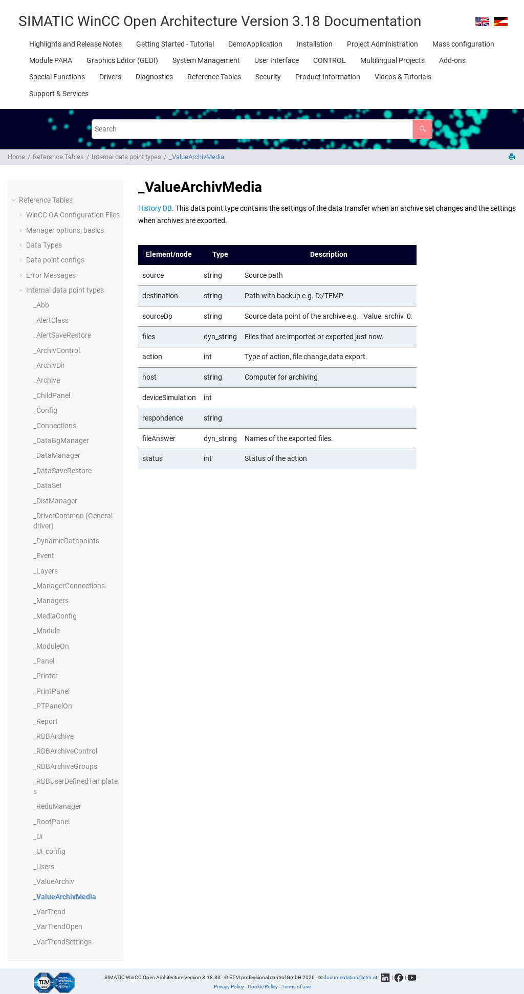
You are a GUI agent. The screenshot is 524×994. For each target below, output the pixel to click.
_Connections (54, 426)
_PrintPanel (51, 691)
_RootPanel (51, 822)
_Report (45, 721)
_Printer (45, 676)
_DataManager (56, 455)
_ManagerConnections (69, 586)
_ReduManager (57, 806)
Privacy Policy (229, 986)
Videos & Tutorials (403, 77)
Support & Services (59, 94)
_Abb (41, 305)
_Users (43, 867)
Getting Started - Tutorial (175, 44)
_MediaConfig (55, 616)
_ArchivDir (49, 365)
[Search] (422, 129)
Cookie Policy (263, 986)
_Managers (51, 601)
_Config (45, 410)
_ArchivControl (56, 350)
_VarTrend (49, 912)
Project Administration (382, 44)
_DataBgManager (61, 440)
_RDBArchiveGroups (65, 766)
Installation (315, 44)
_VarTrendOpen (57, 926)
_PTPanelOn (52, 706)
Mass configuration (463, 44)
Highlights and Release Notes (75, 44)
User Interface (276, 60)
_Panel (43, 661)
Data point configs (55, 260)
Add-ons (452, 60)
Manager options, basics (65, 230)
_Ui (37, 836)
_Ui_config (49, 851)
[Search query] (262, 129)
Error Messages (51, 275)
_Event (43, 555)
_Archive (46, 380)
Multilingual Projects (392, 60)
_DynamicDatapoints (66, 541)
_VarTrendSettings (62, 942)
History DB (155, 208)
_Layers (45, 571)
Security (268, 77)
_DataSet (47, 485)
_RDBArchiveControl (65, 751)
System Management (206, 60)
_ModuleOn (51, 646)
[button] (15, 200)
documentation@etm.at (350, 977)
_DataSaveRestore (62, 471)
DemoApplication (255, 44)
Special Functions (57, 77)
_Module (46, 631)
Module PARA (50, 60)
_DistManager (55, 501)
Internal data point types (126, 157)
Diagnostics (154, 77)
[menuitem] (75, 44)
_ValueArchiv (53, 881)
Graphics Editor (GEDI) (122, 60)
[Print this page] (512, 157)
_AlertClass (51, 320)
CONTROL (329, 60)
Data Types (44, 245)
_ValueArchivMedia (196, 157)
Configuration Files (73, 215)
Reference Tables (214, 77)
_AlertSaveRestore (62, 335)
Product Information (327, 77)
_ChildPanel (51, 395)
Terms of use (296, 986)
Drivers (110, 77)
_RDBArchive (53, 736)
